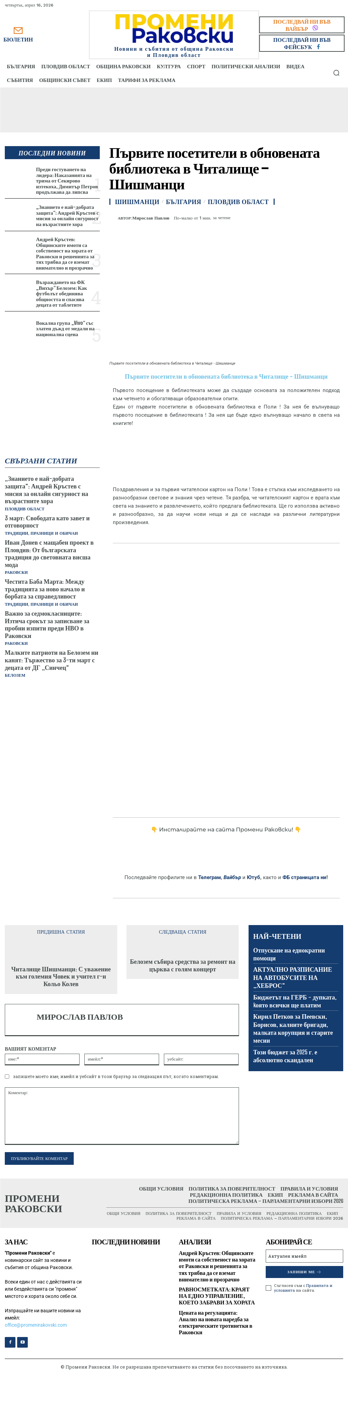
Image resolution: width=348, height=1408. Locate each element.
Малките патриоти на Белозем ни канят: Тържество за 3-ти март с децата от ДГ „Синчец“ (51, 660)
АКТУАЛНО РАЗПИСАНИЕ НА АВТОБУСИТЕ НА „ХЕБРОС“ (292, 977)
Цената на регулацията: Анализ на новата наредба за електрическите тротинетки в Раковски (215, 1322)
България (183, 202)
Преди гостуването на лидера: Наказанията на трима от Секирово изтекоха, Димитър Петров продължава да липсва (67, 180)
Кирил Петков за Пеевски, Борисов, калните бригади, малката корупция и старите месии (293, 1028)
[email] (304, 1256)
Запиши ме (304, 1272)
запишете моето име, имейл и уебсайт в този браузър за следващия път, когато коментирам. (116, 1076)
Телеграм (209, 877)
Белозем (15, 675)
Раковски (16, 572)
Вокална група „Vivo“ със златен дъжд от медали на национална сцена (65, 328)
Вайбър (232, 877)
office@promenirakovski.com (36, 1325)
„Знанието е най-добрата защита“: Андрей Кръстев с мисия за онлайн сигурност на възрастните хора (67, 215)
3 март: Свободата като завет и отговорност (47, 521)
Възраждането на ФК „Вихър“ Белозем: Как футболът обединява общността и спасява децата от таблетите (61, 293)
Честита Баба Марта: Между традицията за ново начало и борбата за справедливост (45, 589)
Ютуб (253, 877)
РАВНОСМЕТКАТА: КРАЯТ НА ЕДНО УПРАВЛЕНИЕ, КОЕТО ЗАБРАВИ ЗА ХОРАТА (217, 1295)
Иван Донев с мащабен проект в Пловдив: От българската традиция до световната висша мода (49, 553)
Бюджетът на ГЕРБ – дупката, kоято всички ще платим (295, 1001)
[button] (336, 73)
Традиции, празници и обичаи (41, 533)
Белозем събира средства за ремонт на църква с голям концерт (183, 965)
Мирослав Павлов (150, 218)
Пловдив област (24, 509)
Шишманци (137, 202)
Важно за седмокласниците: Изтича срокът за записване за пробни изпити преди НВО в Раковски (47, 624)
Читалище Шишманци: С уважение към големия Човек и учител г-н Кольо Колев (61, 976)
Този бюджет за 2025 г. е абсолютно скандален (285, 1056)
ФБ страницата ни (304, 877)
